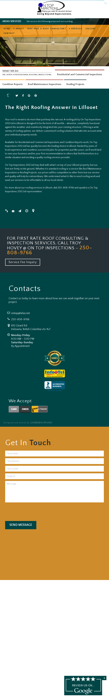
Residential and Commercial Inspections (79, 74)
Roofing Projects (75, 84)
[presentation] (31, 511)
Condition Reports (12, 84)
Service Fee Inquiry (23, 262)
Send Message (20, 525)
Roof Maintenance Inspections (44, 84)
